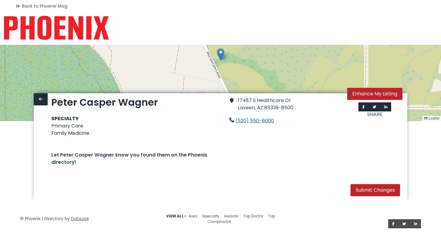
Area (193, 216)
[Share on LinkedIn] (385, 106)
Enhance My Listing (374, 93)
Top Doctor (253, 216)
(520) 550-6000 (254, 120)
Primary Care (67, 125)
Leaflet (431, 118)
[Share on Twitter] (374, 106)
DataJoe (80, 219)
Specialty (210, 216)
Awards (231, 216)
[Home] (56, 28)
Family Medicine (70, 133)
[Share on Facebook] (363, 106)
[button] (220, 54)
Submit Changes (375, 190)
